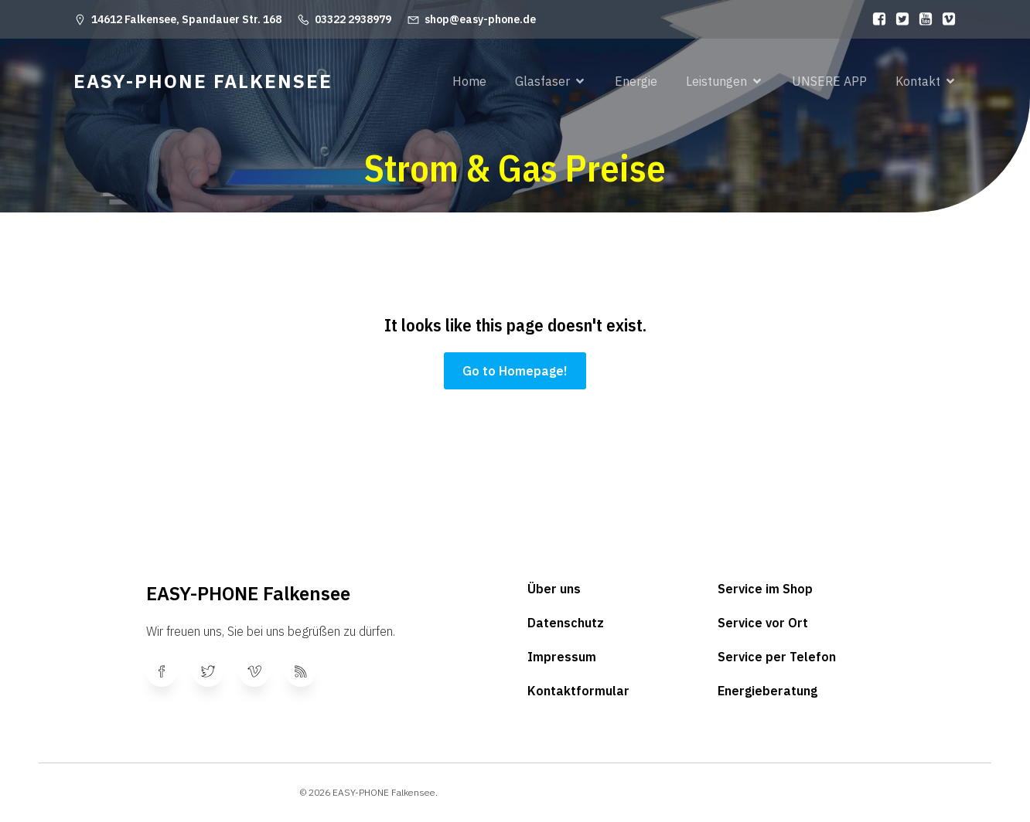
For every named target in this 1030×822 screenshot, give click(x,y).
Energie (636, 81)
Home (469, 81)
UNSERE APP (829, 81)
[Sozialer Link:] (875, 19)
